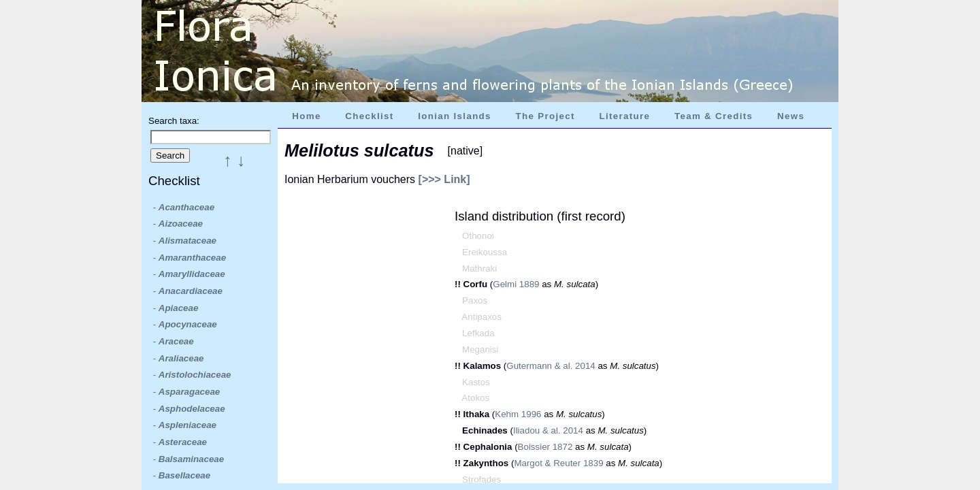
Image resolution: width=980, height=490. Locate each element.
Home (306, 116)
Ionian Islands (454, 116)
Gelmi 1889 (516, 284)
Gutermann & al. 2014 (550, 366)
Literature (624, 116)
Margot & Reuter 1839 (558, 463)
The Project (545, 116)
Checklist (369, 116)
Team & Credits (713, 116)
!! (459, 284)
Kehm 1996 (518, 414)
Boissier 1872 (545, 447)
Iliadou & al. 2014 (548, 430)
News (790, 116)
